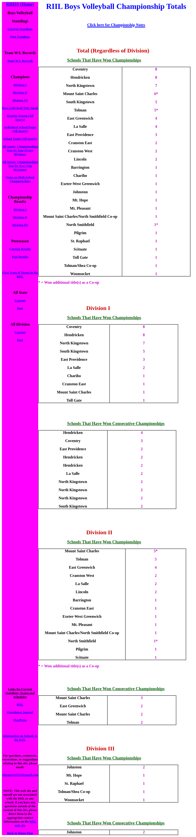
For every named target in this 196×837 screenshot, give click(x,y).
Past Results (20, 256)
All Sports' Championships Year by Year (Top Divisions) (20, 165)
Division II (20, 92)
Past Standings (20, 37)
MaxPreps (20, 720)
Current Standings (20, 29)
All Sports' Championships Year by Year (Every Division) (20, 150)
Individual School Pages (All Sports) (20, 129)
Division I (20, 85)
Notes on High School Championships (20, 179)
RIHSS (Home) (20, 4)
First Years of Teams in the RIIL (20, 274)
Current (20, 300)
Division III (20, 100)
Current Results (20, 249)
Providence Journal (20, 712)
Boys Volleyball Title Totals (20, 108)
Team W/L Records (20, 61)
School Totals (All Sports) (20, 139)
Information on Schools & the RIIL (20, 737)
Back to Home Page (20, 833)
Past (20, 308)
